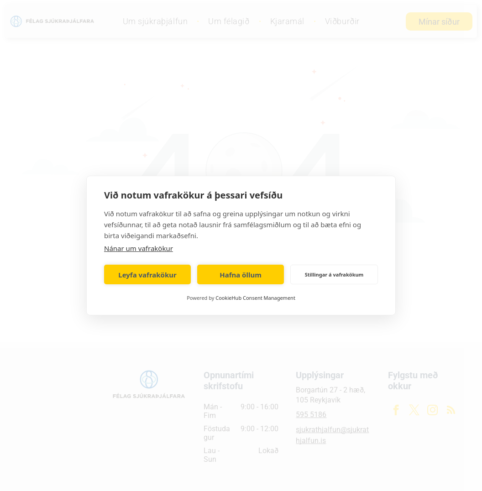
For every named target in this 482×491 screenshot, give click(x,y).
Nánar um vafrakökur (138, 248)
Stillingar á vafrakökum (334, 274)
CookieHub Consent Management (255, 297)
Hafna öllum (241, 274)
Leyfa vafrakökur (147, 274)
